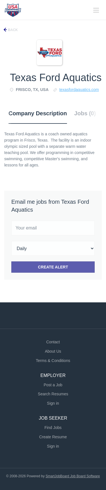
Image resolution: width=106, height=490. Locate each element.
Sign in (53, 403)
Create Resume (53, 437)
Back (12, 30)
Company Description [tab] (37, 113)
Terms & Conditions (53, 360)
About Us (53, 351)
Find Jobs (53, 427)
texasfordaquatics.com (79, 89)
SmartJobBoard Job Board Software (73, 476)
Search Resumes (53, 394)
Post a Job (53, 385)
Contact (53, 342)
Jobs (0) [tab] (85, 113)
